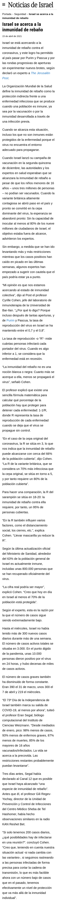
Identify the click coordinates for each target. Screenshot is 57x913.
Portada (6, 14)
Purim (10, 320)
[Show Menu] (3, 4)
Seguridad (20, 14)
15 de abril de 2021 (12, 36)
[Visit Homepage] (30, 4)
